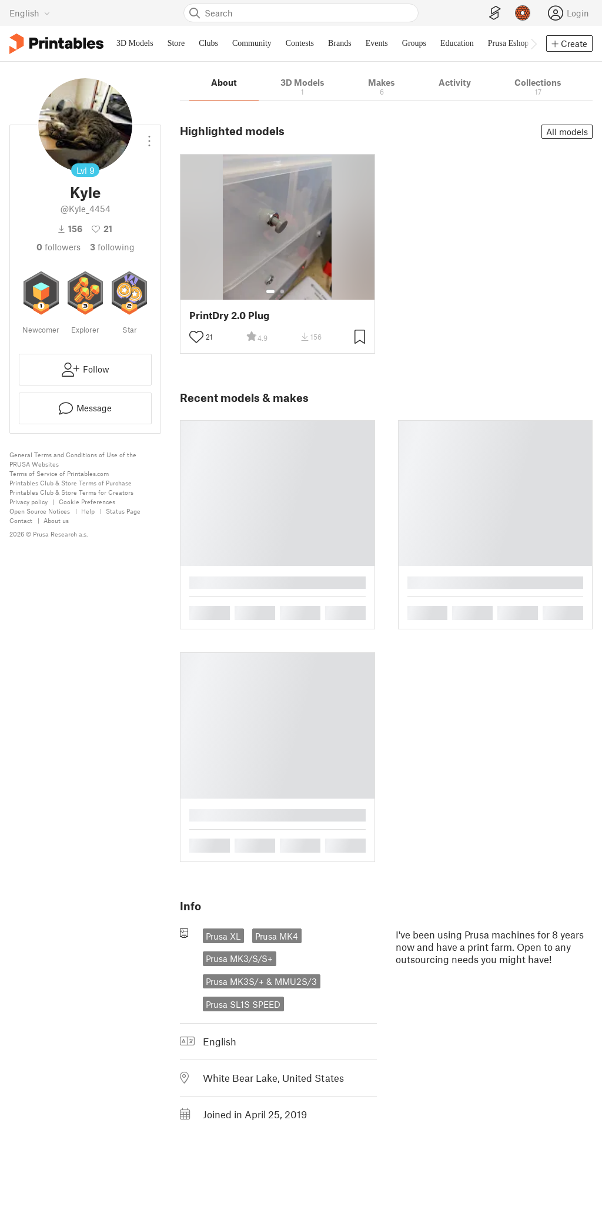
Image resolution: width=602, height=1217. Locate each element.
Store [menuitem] (176, 43)
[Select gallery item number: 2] (282, 291)
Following (112, 247)
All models (567, 131)
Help (88, 511)
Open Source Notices (39, 511)
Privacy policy (28, 501)
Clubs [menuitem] (208, 43)
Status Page (123, 511)
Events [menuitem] (377, 43)
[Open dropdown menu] (149, 136)
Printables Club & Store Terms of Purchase (70, 483)
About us (56, 520)
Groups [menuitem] (414, 43)
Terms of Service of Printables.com (59, 473)
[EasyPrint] (495, 13)
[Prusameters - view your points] (522, 13)
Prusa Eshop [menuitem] (508, 43)
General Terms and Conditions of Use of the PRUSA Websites (72, 459)
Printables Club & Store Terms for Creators (71, 492)
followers (58, 247)
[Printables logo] (56, 43)
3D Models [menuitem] (134, 43)
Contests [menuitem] (300, 43)
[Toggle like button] (196, 337)
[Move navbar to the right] (533, 43)
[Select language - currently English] (29, 13)
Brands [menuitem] (340, 43)
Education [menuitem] (457, 43)
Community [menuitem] (252, 43)
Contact (20, 520)
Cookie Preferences (87, 501)
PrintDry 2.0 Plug (229, 315)
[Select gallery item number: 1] (270, 291)
